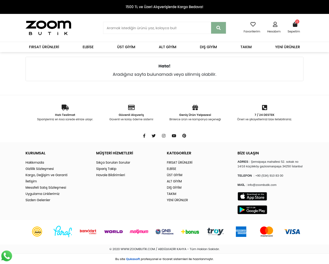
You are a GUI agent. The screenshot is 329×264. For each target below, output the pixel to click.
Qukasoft (133, 259)
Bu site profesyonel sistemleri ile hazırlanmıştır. (164, 259)
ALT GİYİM (167, 47)
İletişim (31, 181)
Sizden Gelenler (37, 200)
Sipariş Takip (106, 168)
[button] (274, 28)
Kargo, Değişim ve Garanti (46, 175)
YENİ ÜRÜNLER (287, 47)
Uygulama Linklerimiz (42, 193)
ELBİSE (88, 47)
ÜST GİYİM (126, 47)
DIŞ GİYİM (208, 47)
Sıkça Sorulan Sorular (113, 162)
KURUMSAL (35, 153)
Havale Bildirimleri (110, 175)
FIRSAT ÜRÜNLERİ (44, 47)
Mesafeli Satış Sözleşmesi (45, 187)
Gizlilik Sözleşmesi (39, 168)
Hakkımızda (34, 162)
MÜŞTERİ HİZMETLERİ (114, 153)
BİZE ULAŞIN (248, 153)
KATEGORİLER (179, 153)
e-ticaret (165, 259)
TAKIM (246, 47)
